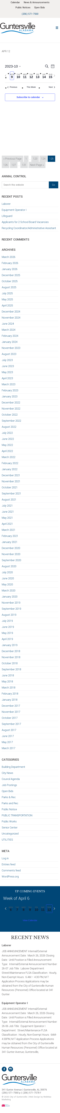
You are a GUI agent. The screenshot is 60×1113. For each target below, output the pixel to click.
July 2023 (7, 360)
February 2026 (10, 263)
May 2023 (7, 372)
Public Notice (9, 809)
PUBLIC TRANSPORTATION (17, 815)
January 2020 (9, 596)
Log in (5, 858)
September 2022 (11, 421)
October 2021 (10, 487)
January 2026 (9, 269)
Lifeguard (7, 216)
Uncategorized (10, 833)
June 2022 (8, 439)
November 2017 (11, 712)
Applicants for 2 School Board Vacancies (25, 222)
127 (14, 165)
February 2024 (10, 336)
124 (44, 158)
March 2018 (8, 687)
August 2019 (9, 615)
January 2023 (9, 396)
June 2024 (8, 324)
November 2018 (11, 657)
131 (25, 165)
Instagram (10, 1069)
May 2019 (7, 633)
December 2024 (11, 311)
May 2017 (7, 742)
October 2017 (10, 718)
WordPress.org (10, 876)
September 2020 (11, 560)
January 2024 (9, 342)
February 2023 (10, 390)
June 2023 (8, 366)
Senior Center (9, 827)
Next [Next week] (52, 87)
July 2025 (7, 293)
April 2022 (7, 451)
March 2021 (8, 530)
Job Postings (9, 785)
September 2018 (11, 669)
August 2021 (9, 499)
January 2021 (9, 542)
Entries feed (8, 864)
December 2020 (11, 548)
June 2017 (8, 736)
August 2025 (9, 287)
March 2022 (8, 457)
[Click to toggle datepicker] (13, 66)
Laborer (6, 204)
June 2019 (8, 627)
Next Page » (37, 165)
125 (52, 158)
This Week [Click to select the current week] (31, 87)
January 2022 (9, 469)
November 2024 (11, 318)
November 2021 (11, 481)
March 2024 (8, 330)
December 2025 (11, 275)
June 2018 (8, 675)
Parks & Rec (9, 797)
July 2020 (7, 572)
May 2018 (7, 681)
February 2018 (10, 694)
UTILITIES (7, 840)
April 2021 (7, 524)
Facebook (4, 1069)
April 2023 (7, 378)
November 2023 (11, 348)
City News (7, 773)
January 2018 (9, 700)
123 (36, 158)
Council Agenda (11, 779)
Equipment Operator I (14, 210)
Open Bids (7, 791)
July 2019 (7, 621)
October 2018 (10, 663)
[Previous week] (6, 76)
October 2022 (10, 415)
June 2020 (8, 578)
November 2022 (11, 408)
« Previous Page (12, 159)
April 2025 (7, 305)
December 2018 (11, 651)
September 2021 (11, 493)
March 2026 (8, 257)
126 (6, 165)
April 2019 (7, 639)
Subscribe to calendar (28, 97)
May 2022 (7, 445)
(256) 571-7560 (30, 14)
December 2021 (11, 475)
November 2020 (11, 554)
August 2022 (9, 427)
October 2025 (10, 281)
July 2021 (7, 506)
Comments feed (11, 870)
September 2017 (11, 724)
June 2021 (8, 512)
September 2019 (11, 609)
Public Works (9, 821)
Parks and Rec (10, 803)
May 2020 (7, 584)
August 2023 (9, 354)
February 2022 (10, 463)
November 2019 (11, 603)
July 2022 (7, 433)
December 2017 (11, 706)
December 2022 (11, 402)
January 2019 (9, 645)
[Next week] (54, 76)
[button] (57, 27)
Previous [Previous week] (12, 87)
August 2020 (9, 566)
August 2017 (9, 730)
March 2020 (8, 590)
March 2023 (8, 384)
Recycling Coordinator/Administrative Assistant (29, 228)
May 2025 (7, 299)
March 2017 (8, 748)
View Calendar (30, 920)
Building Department (13, 767)
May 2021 (7, 518)
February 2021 (10, 536)
